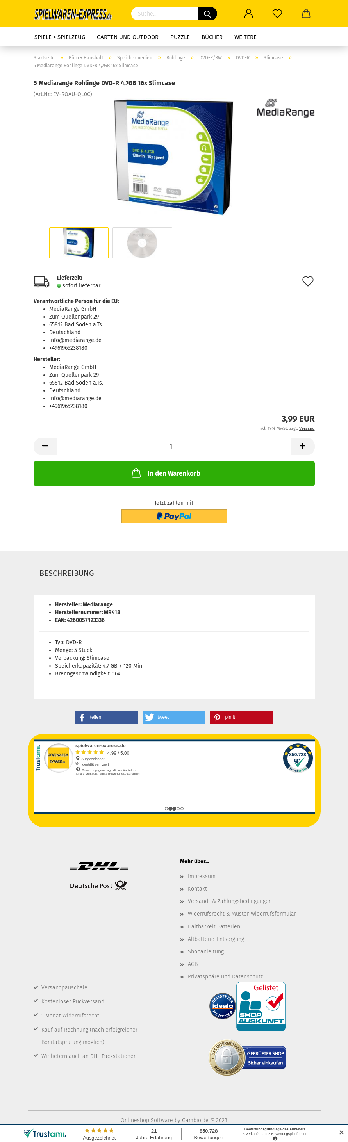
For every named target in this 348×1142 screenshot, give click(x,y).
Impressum (202, 876)
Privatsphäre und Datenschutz (225, 976)
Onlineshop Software (147, 1120)
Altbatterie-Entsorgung (216, 939)
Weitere (245, 37)
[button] (106, 717)
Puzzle (180, 37)
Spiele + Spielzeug (59, 37)
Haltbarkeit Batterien (214, 926)
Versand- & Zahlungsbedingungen (230, 901)
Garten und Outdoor (128, 37)
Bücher (212, 37)
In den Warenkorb (165, 473)
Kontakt (197, 888)
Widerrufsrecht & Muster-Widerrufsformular (242, 913)
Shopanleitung (206, 951)
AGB (193, 964)
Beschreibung (66, 573)
